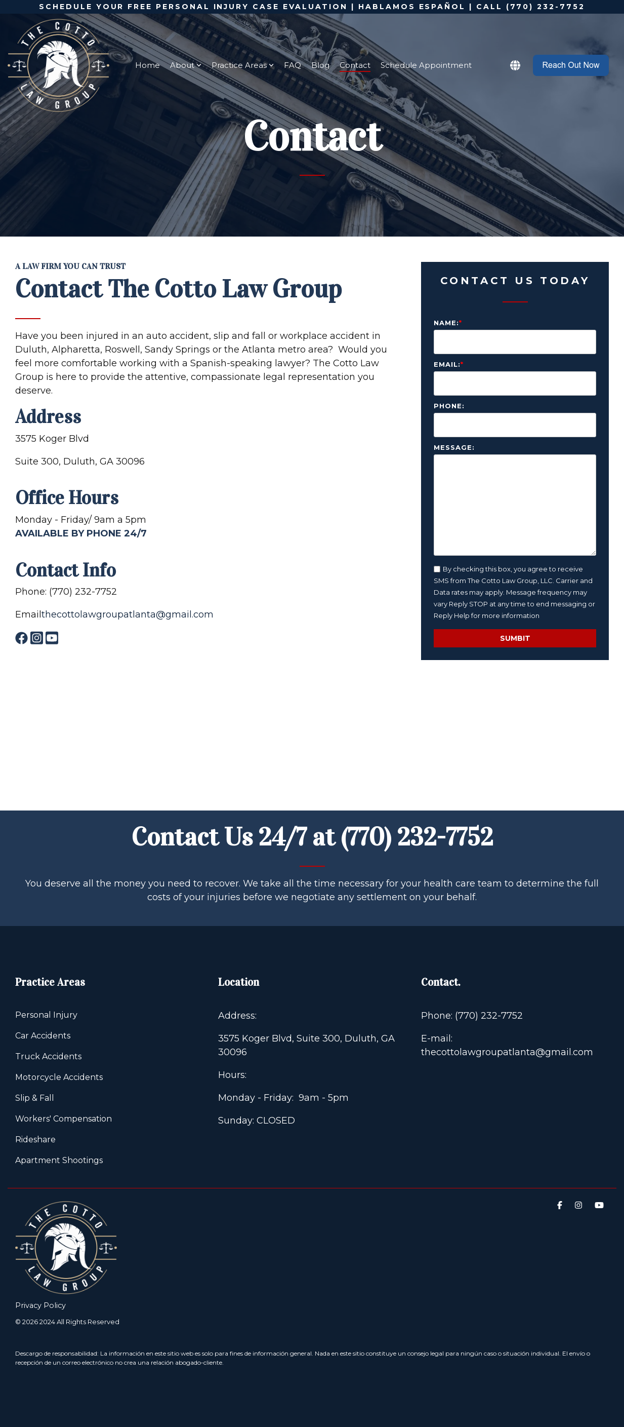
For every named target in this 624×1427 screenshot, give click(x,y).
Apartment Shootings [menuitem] (59, 1160)
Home (147, 65)
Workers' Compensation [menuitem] (63, 1119)
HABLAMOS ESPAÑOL (412, 6)
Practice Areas (243, 65)
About (185, 65)
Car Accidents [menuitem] (42, 1035)
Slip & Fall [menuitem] (34, 1098)
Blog (320, 65)
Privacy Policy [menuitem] (40, 1305)
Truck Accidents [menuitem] (48, 1056)
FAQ (292, 65)
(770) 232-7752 (417, 837)
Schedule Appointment (426, 65)
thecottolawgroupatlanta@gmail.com (127, 614)
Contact (355, 65)
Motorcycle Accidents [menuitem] (59, 1077)
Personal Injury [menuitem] (46, 1015)
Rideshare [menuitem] (35, 1139)
